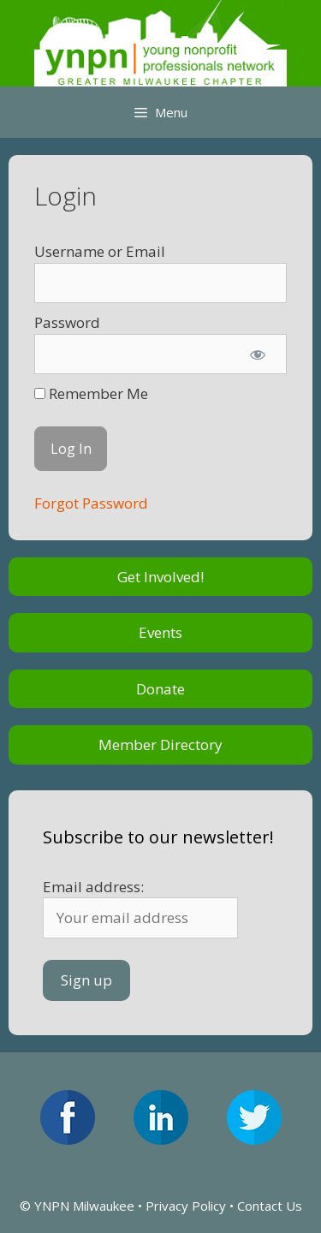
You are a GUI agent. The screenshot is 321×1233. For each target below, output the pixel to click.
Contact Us (269, 1205)
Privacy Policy (186, 1205)
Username (69, 251)
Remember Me (91, 393)
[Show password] (258, 354)
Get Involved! (160, 577)
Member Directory (160, 744)
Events (160, 632)
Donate (160, 689)
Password (67, 322)
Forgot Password (91, 503)
